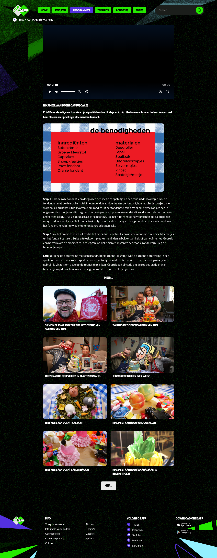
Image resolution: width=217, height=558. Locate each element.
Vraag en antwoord (55, 524)
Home (44, 10)
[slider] (108, 85)
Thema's (90, 528)
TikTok (133, 524)
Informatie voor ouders (57, 528)
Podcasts (122, 10)
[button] (50, 92)
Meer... (108, 485)
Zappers (90, 533)
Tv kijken (60, 10)
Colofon (49, 543)
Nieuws (90, 524)
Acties (139, 10)
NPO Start (135, 545)
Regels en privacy (54, 538)
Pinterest (134, 540)
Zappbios (103, 10)
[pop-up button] (160, 92)
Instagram (135, 529)
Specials (90, 538)
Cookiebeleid (52, 533)
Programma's (81, 10)
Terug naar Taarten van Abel (35, 19)
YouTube (134, 535)
